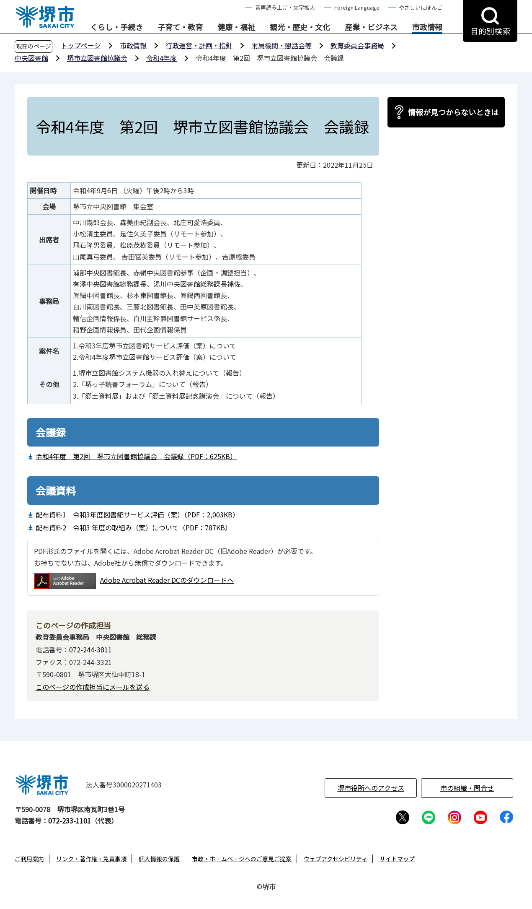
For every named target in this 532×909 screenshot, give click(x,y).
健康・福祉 (236, 27)
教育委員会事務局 (357, 45)
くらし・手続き (116, 27)
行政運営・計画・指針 (198, 45)
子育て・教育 (180, 27)
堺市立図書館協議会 (97, 58)
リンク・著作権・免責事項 (91, 858)
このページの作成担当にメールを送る (93, 687)
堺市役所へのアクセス (371, 788)
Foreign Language (357, 7)
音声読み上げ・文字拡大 (285, 7)
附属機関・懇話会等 (281, 45)
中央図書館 (31, 58)
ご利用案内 (29, 858)
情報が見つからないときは (453, 111)
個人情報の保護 (159, 858)
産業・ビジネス (371, 27)
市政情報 (427, 27)
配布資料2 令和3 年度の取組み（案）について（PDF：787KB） (134, 527)
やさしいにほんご (420, 7)
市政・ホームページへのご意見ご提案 (242, 858)
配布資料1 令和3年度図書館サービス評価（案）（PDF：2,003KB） (137, 514)
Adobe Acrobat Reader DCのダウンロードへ (134, 581)
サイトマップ (397, 858)
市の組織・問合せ (467, 788)
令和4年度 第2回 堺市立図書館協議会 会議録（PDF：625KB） (136, 456)
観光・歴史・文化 (300, 27)
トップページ (81, 45)
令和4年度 (161, 58)
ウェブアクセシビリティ (335, 858)
